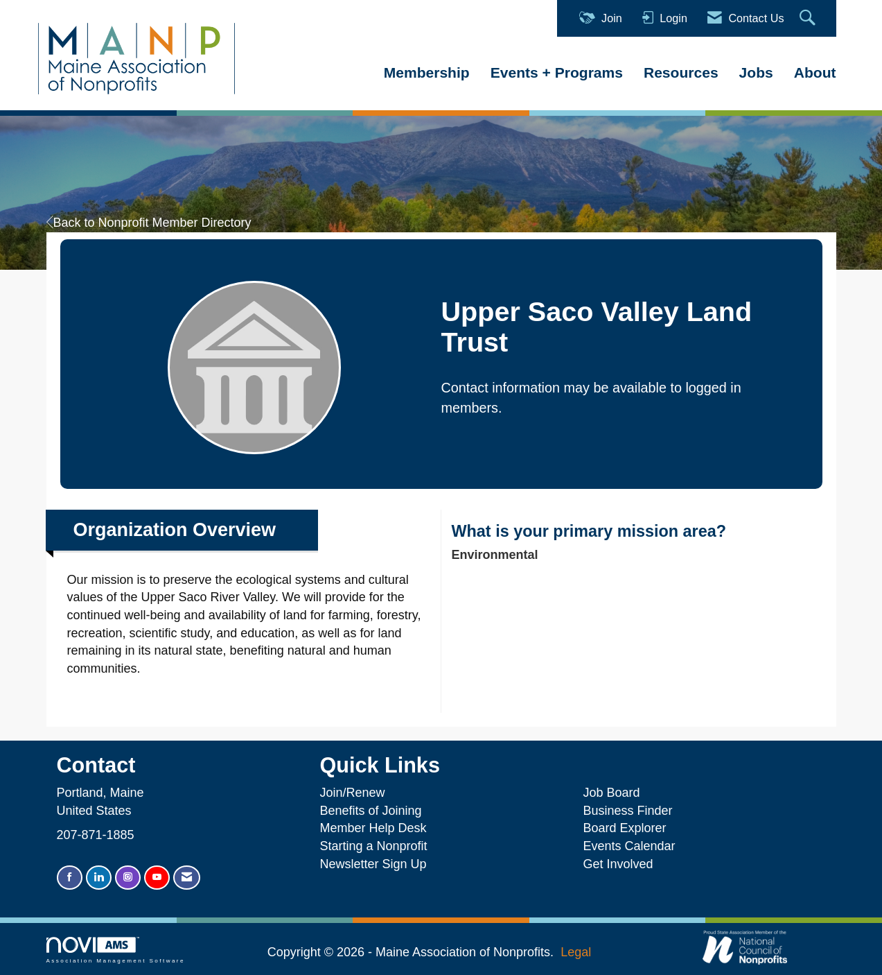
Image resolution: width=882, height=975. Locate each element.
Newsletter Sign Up (372, 864)
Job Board (614, 793)
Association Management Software (115, 950)
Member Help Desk (372, 828)
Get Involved (618, 864)
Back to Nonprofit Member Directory (149, 223)
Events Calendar (629, 846)
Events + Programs (557, 72)
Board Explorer (624, 828)
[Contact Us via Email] (186, 877)
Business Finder (631, 811)
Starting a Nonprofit (373, 846)
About (815, 72)
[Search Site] (809, 18)
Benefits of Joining (370, 811)
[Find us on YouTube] (157, 877)
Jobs (756, 72)
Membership (427, 72)
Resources (681, 72)
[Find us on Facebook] (69, 877)
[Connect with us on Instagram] (128, 877)
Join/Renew (352, 793)
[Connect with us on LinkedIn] (99, 877)
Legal (576, 952)
